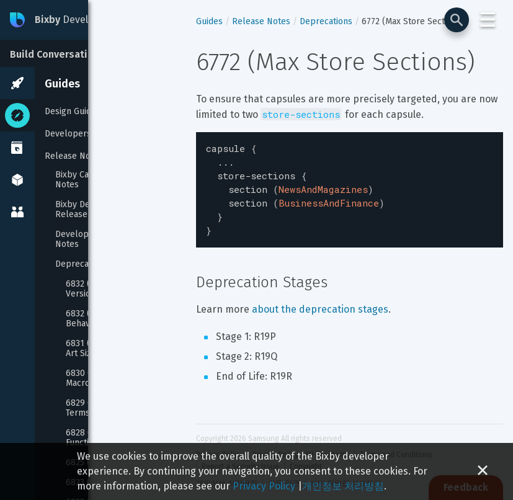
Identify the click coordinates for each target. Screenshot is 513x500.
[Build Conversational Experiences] (93, 53)
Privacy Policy (264, 486)
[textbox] (349, 185)
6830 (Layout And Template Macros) (121, 378)
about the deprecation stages (320, 300)
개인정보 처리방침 (343, 486)
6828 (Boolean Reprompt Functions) (117, 438)
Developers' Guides (83, 133)
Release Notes (74, 156)
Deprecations (81, 264)
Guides (62, 84)
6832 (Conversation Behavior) (105, 319)
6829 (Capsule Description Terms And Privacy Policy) (119, 408)
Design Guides (72, 111)
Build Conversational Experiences (89, 54)
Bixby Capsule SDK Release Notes (111, 180)
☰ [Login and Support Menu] (488, 20)
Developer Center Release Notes (109, 239)
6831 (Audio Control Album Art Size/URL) (120, 349)
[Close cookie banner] (483, 471)
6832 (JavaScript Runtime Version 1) (116, 289)
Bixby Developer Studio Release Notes (103, 210)
